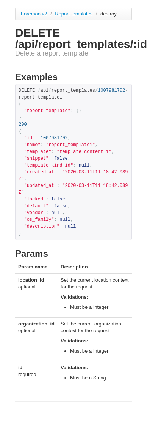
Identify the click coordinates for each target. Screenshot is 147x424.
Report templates (74, 14)
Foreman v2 (34, 14)
